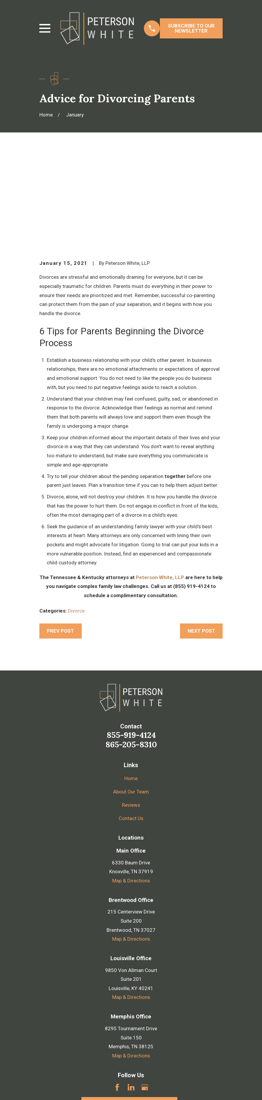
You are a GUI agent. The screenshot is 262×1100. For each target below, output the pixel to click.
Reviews (131, 713)
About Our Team (131, 700)
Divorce (76, 519)
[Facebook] (117, 995)
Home (131, 687)
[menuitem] (47, 1087)
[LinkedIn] (131, 995)
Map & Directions (131, 789)
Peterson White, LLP (160, 486)
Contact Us (131, 727)
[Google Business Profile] (144, 995)
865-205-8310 (131, 653)
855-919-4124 (131, 643)
